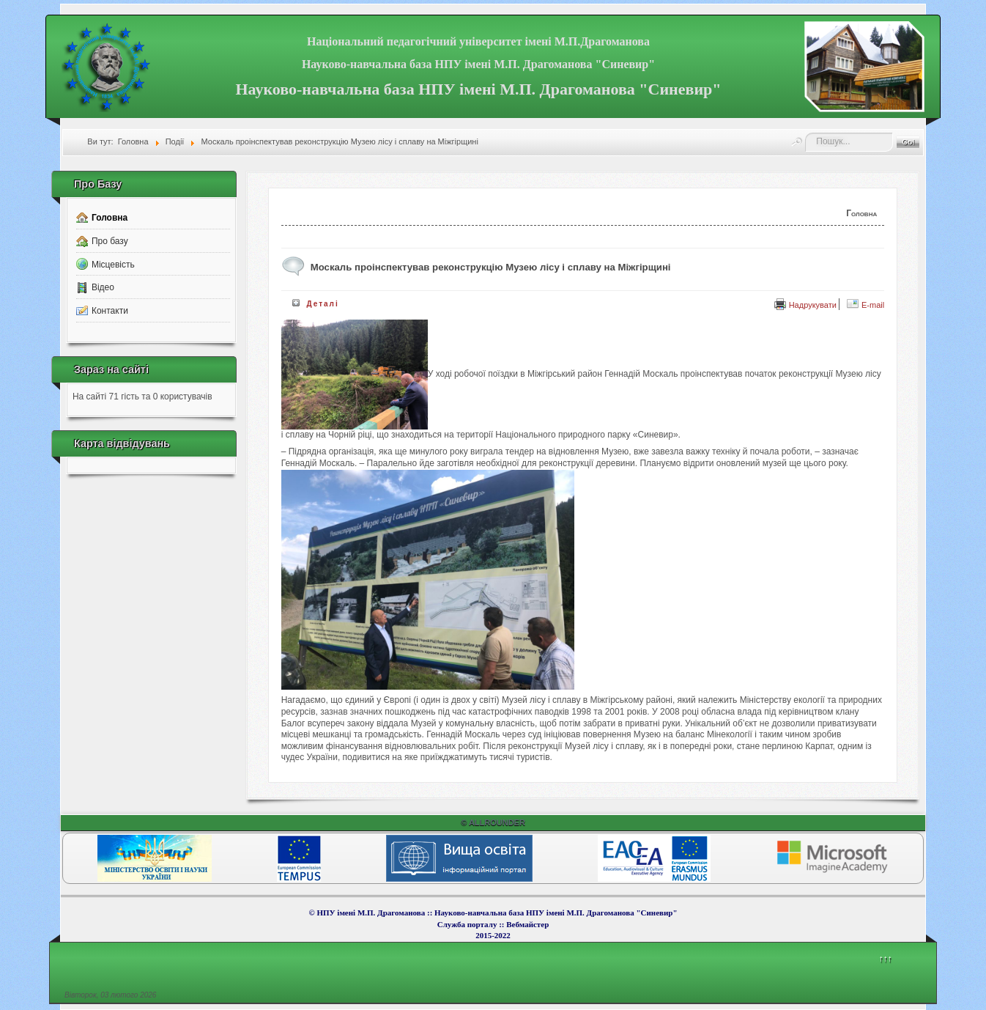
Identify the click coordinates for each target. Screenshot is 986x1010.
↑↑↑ (885, 959)
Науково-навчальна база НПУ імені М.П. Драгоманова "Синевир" (478, 64)
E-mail (865, 305)
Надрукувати (805, 305)
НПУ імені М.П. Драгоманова (370, 912)
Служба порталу (468, 924)
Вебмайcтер (527, 924)
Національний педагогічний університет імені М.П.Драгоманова (478, 41)
